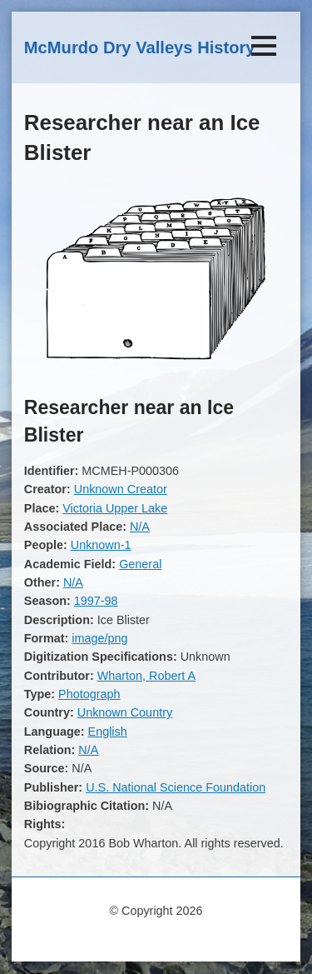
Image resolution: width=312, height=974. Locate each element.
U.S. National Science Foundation (175, 787)
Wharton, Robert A (146, 675)
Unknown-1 (101, 545)
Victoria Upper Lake (114, 508)
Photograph (89, 694)
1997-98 (96, 600)
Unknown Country (124, 712)
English (107, 731)
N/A (140, 526)
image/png (99, 638)
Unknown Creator (120, 489)
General (140, 564)
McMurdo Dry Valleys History (139, 47)
